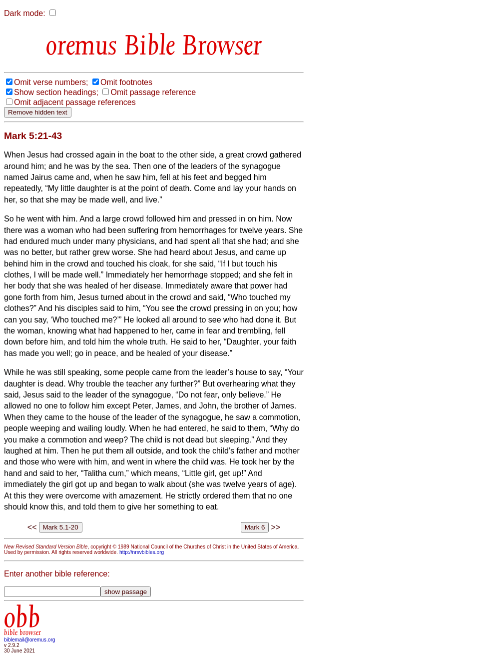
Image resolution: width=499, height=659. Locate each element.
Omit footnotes (126, 82)
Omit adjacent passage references (75, 102)
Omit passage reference (153, 92)
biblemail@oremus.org (29, 639)
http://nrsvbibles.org (141, 552)
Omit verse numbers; (51, 82)
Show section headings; (56, 92)
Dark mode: (24, 13)
